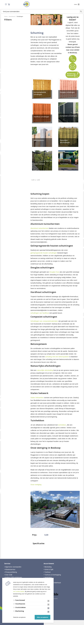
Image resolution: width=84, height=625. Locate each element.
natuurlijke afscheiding (45, 370)
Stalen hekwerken (37, 397)
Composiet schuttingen (68, 116)
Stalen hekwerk (39, 164)
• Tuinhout (47, 572)
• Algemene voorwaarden (12, 567)
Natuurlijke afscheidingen (65, 141)
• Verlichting (48, 577)
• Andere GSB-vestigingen (13, 577)
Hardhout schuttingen (41, 117)
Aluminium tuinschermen (39, 228)
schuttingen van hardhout (40, 313)
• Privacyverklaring (10, 572)
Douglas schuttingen (67, 92)
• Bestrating (48, 567)
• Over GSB (8, 575)
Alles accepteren (42, 617)
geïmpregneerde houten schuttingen (44, 253)
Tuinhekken (64, 164)
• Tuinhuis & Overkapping (52, 575)
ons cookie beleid (18, 591)
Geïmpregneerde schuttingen (40, 93)
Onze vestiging (36, 484)
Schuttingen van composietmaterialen (44, 321)
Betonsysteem (39, 140)
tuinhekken (62, 425)
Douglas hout (54, 272)
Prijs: (34, 535)
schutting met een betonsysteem (57, 357)
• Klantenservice (9, 569)
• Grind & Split (48, 569)
